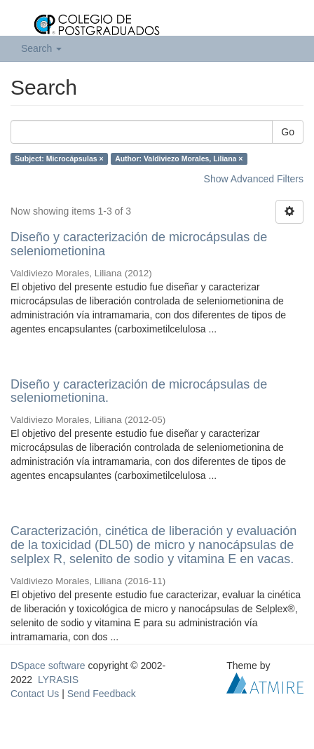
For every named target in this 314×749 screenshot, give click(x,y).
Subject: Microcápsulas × (59, 158)
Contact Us (35, 693)
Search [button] (41, 48)
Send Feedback (101, 693)
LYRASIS (58, 679)
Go (287, 131)
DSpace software (48, 665)
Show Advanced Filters (253, 178)
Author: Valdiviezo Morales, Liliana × (179, 158)
